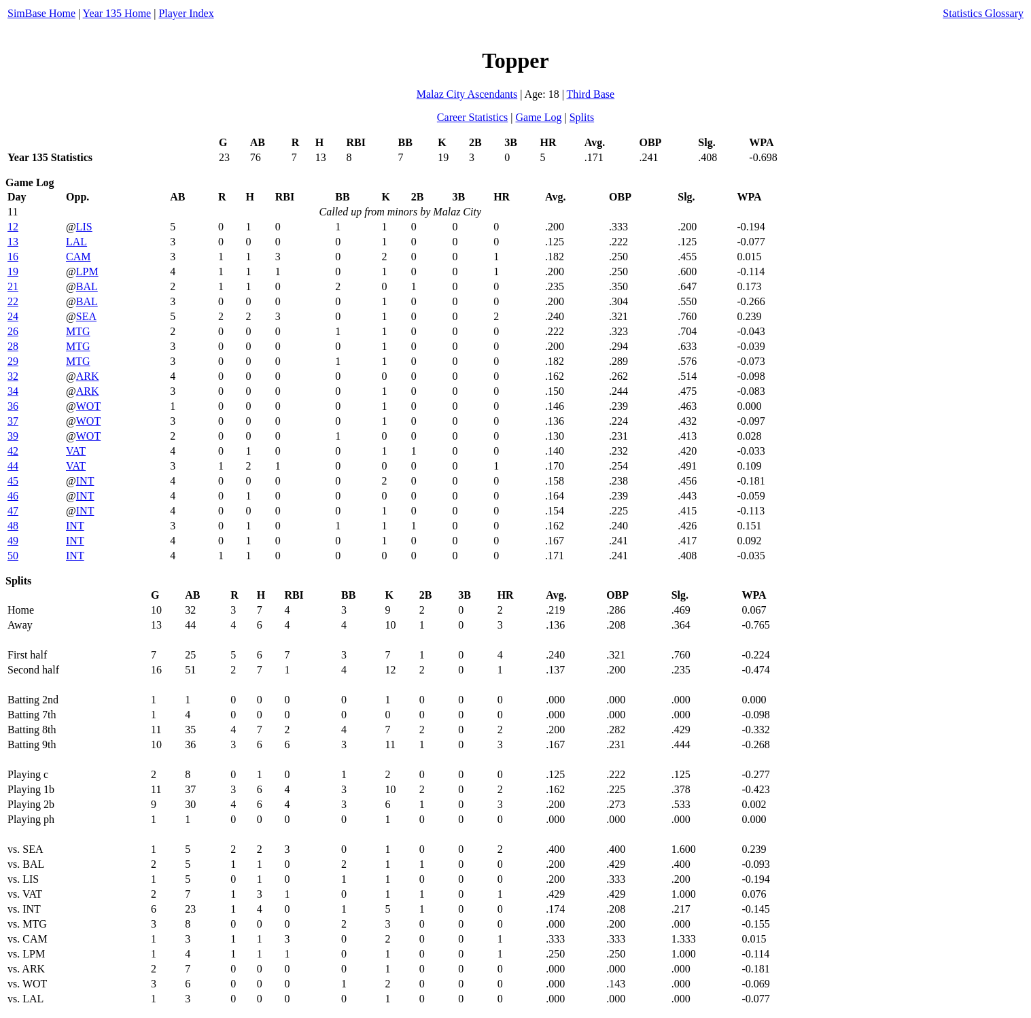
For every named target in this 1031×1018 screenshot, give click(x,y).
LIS (84, 226)
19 (12, 271)
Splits (582, 117)
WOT (88, 406)
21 (12, 286)
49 (12, 540)
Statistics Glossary (983, 13)
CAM (78, 256)
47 (12, 510)
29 (12, 361)
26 (12, 331)
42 (12, 451)
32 (12, 376)
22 (12, 301)
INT (85, 481)
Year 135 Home (117, 13)
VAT (76, 451)
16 (12, 256)
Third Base (591, 94)
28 (12, 346)
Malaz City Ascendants (467, 94)
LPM (87, 271)
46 (12, 496)
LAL (76, 241)
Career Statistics (472, 117)
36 (12, 406)
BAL (87, 286)
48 (12, 525)
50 (12, 555)
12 (12, 226)
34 (12, 391)
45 (12, 481)
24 (12, 316)
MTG (78, 331)
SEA (86, 316)
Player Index (185, 13)
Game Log (538, 117)
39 (12, 436)
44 (12, 466)
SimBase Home (41, 13)
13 (12, 241)
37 (12, 421)
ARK (87, 376)
